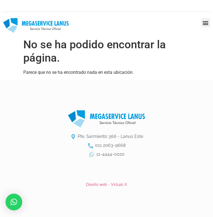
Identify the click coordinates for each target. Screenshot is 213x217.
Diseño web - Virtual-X (106, 184)
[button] (205, 22)
